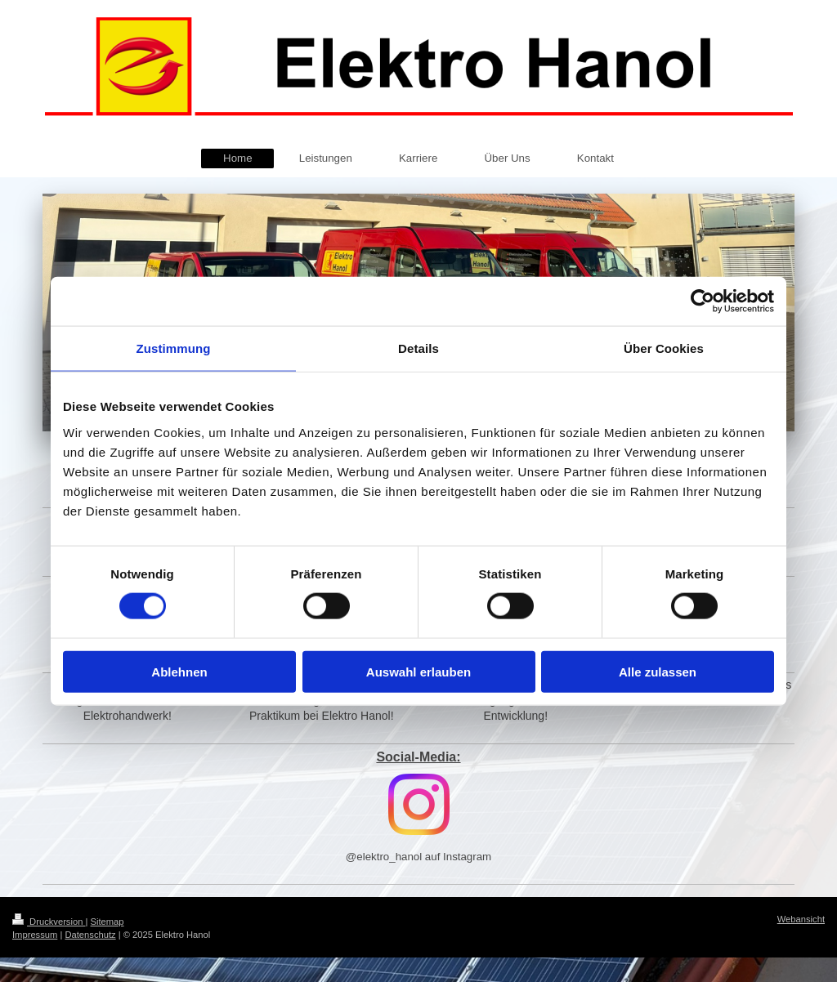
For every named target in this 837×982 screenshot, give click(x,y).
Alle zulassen (657, 671)
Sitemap (107, 921)
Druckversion (49, 921)
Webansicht (801, 919)
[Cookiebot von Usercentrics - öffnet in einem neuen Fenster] (702, 301)
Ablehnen (179, 671)
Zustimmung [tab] (174, 348)
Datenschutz (90, 935)
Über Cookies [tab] (664, 348)
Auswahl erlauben (418, 671)
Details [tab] (418, 348)
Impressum (34, 935)
